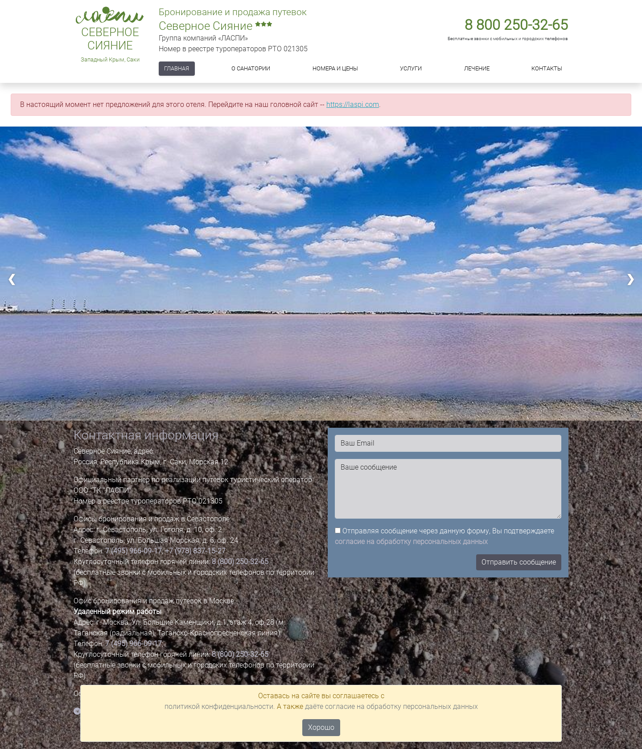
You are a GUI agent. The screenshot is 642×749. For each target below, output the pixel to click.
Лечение (477, 68)
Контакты (546, 68)
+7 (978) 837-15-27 (195, 551)
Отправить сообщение (519, 562)
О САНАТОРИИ (250, 68)
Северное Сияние (110, 39)
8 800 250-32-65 (516, 24)
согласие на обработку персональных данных (411, 541)
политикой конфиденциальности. (220, 706)
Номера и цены (335, 68)
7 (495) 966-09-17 (133, 551)
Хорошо (321, 727)
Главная (176, 68)
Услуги (411, 68)
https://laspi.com (352, 104)
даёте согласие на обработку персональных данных (391, 706)
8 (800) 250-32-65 (240, 561)
